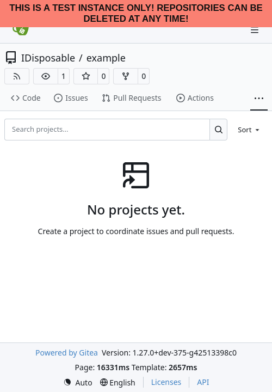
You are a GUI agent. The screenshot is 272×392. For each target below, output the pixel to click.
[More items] (259, 99)
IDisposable (48, 57)
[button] (45, 76)
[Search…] (218, 129)
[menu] (249, 129)
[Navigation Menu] (256, 30)
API (203, 382)
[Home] (20, 30)
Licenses (166, 382)
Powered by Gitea (66, 352)
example (106, 57)
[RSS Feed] (16, 76)
